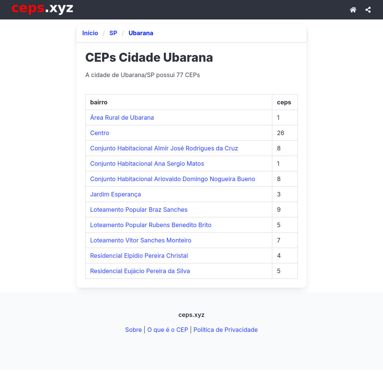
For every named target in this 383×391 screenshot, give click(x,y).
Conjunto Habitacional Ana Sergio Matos (147, 163)
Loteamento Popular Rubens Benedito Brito (150, 225)
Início (90, 33)
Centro (99, 133)
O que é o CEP (167, 329)
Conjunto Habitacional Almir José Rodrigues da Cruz (164, 148)
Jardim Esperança (115, 194)
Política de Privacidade (225, 329)
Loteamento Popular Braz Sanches (138, 209)
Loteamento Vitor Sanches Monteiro (141, 240)
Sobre (133, 329)
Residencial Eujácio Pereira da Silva (140, 271)
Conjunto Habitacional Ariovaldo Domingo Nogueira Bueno (172, 179)
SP (113, 33)
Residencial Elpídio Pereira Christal (139, 255)
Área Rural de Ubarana (122, 117)
